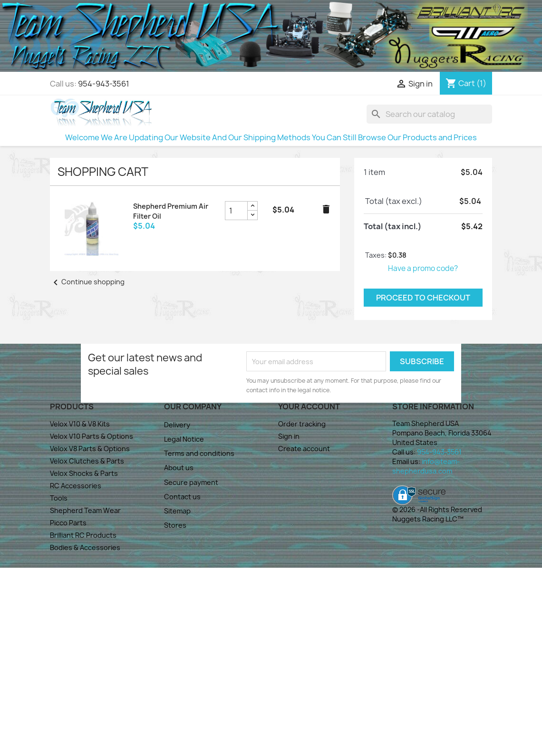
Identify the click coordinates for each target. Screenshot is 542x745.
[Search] (429, 114)
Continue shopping (87, 281)
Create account (304, 448)
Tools (59, 498)
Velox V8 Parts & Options (90, 448)
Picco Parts (68, 522)
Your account (309, 406)
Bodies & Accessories (85, 547)
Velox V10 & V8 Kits (80, 423)
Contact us (182, 496)
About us (179, 467)
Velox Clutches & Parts (87, 460)
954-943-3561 (103, 83)
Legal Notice (184, 439)
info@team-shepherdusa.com (426, 466)
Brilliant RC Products (83, 535)
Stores (175, 525)
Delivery (177, 424)
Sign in (289, 436)
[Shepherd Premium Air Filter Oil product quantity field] (236, 210)
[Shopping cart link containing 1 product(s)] (465, 83)
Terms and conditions (199, 453)
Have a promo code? (423, 268)
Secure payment (191, 482)
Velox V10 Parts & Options (91, 436)
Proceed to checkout (423, 297)
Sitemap (177, 510)
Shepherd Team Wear (85, 510)
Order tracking (302, 423)
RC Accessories (75, 485)
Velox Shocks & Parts (84, 473)
